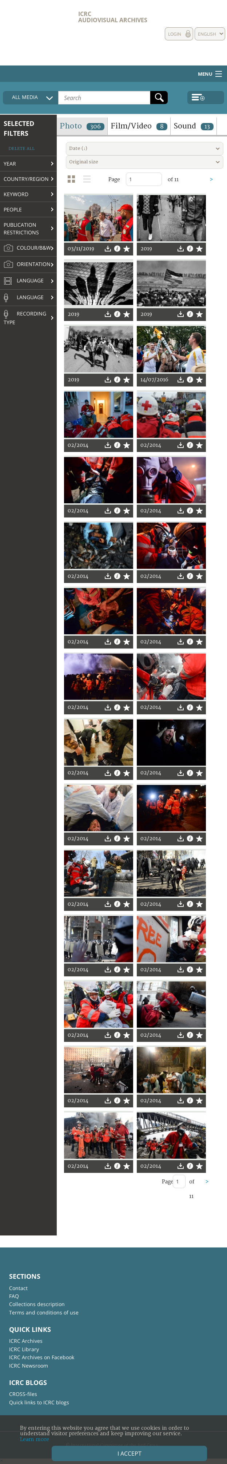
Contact (18, 1288)
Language (24, 281)
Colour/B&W (27, 248)
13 (207, 126)
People (13, 209)
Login (174, 34)
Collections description (37, 1304)
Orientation (27, 264)
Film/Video (139, 126)
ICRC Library (24, 1349)
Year (10, 163)
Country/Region (26, 178)
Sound (194, 126)
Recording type (25, 318)
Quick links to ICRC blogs (39, 1402)
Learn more (34, 1439)
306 (95, 126)
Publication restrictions (21, 228)
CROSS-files (23, 1393)
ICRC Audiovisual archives (112, 17)
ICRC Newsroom (28, 1365)
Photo (82, 126)
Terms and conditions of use (44, 1312)
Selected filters (19, 128)
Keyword (16, 194)
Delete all (21, 148)
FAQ (14, 1296)
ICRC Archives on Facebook (41, 1357)
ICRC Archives (26, 1340)
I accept (130, 1453)
